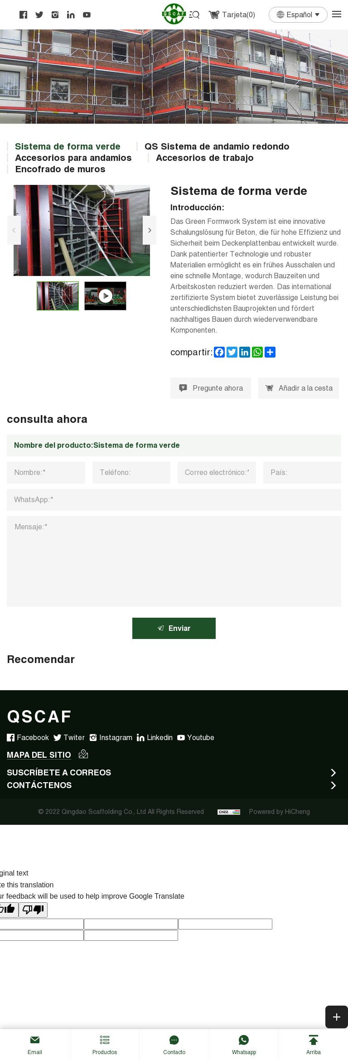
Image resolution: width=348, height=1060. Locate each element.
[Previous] (13, 230)
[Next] (150, 230)
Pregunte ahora (211, 388)
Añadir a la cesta (300, 388)
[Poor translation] (33, 911)
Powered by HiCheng (279, 812)
